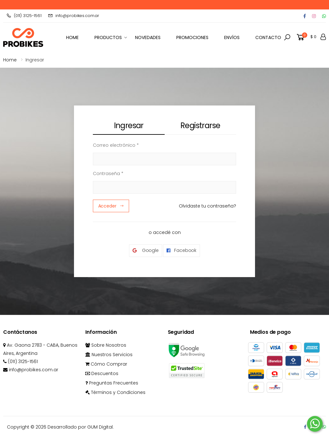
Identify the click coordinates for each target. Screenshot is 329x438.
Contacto (268, 37)
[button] (287, 37)
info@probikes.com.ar (73, 16)
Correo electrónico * (116, 145)
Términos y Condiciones (115, 392)
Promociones (192, 37)
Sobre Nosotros (105, 345)
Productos (108, 37)
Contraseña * (108, 173)
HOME (72, 37)
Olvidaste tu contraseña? (207, 206)
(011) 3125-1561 (24, 16)
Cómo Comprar (106, 364)
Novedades (148, 37)
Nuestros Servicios (109, 354)
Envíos (232, 37)
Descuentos (101, 373)
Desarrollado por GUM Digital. (81, 427)
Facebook (181, 250)
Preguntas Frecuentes (111, 383)
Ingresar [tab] (129, 125)
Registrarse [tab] (200, 125)
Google (146, 250)
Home (10, 60)
